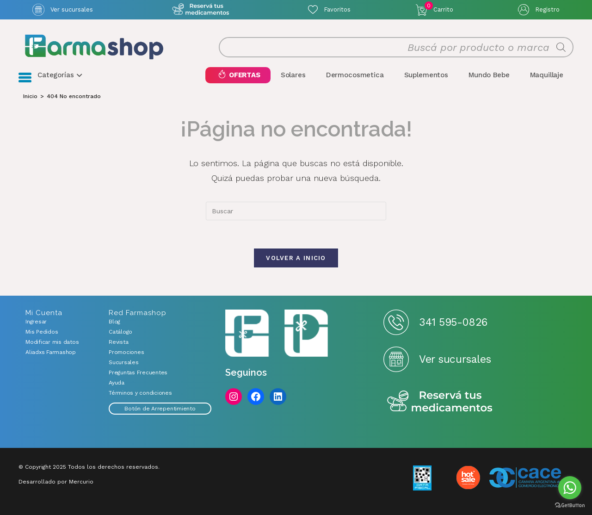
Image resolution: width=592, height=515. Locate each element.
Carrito (439, 7)
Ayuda (116, 382)
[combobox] (296, 211)
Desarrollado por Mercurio (55, 481)
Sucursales (124, 362)
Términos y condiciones (140, 393)
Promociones (126, 352)
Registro (547, 9)
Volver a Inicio (296, 257)
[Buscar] (561, 47)
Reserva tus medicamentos (439, 402)
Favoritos (337, 9)
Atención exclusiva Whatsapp (200, 9)
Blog (114, 321)
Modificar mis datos (52, 342)
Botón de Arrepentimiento (159, 408)
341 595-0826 (453, 322)
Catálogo (120, 332)
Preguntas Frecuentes (138, 372)
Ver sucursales (71, 9)
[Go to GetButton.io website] (570, 506)
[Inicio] (30, 96)
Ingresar (36, 321)
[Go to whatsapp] (569, 487)
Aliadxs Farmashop (50, 352)
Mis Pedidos (41, 332)
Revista (118, 342)
